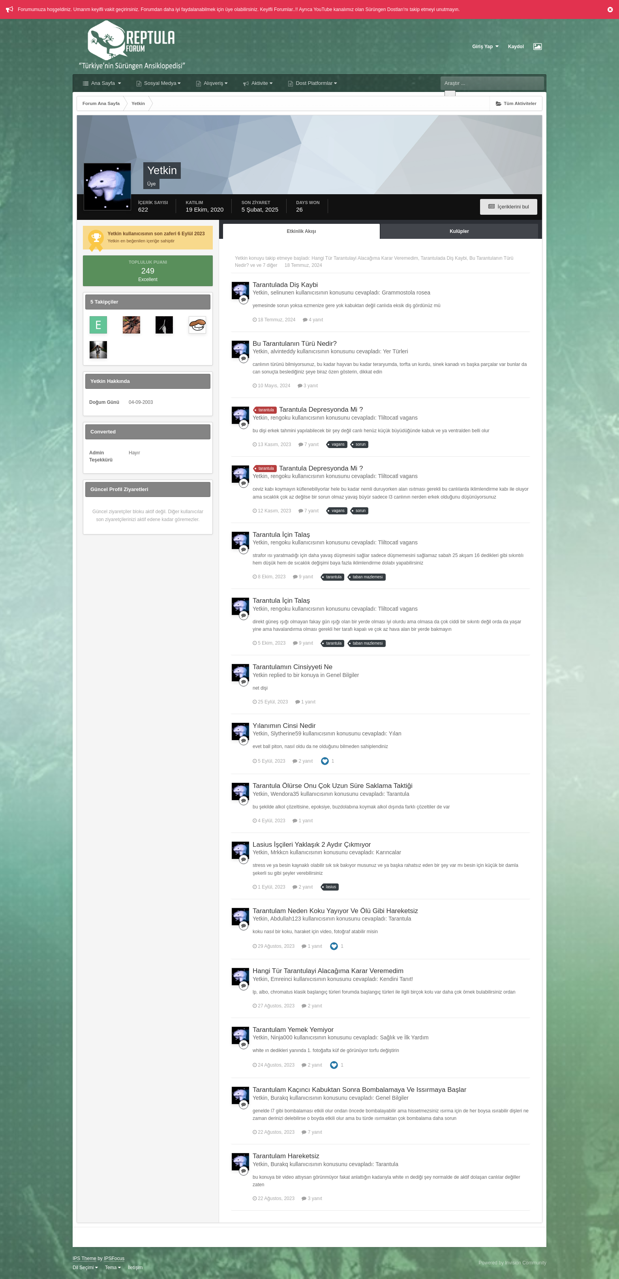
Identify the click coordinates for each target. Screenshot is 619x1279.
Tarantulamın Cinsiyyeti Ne (292, 667)
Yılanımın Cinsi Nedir (284, 726)
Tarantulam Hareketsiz (286, 1156)
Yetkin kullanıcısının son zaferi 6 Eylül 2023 (156, 233)
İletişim (135, 1267)
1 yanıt (305, 702)
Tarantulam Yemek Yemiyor (293, 1029)
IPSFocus (114, 1258)
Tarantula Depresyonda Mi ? (321, 409)
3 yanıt (308, 385)
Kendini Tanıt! (396, 979)
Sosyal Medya (162, 83)
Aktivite (261, 83)
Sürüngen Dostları (384, 9)
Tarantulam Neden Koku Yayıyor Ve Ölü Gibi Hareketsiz (335, 911)
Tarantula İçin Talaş (281, 534)
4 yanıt (313, 320)
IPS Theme (84, 1258)
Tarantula (397, 794)
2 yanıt (303, 761)
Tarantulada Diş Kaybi (444, 258)
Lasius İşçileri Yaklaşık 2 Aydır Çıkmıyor (312, 844)
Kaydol (516, 46)
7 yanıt (308, 444)
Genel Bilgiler (342, 675)
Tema (113, 1267)
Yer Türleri (395, 351)
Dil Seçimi (85, 1267)
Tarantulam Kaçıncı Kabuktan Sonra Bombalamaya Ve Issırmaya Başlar (359, 1089)
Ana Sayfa (105, 83)
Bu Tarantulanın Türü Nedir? (295, 343)
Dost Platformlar (315, 83)
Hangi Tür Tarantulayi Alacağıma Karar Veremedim (364, 258)
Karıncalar (388, 852)
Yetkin (241, 258)
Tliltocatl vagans (398, 417)
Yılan (395, 733)
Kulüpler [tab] (459, 231)
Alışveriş (215, 83)
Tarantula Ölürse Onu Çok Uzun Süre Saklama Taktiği (333, 786)
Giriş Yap (486, 46)
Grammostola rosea (406, 292)
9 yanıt (303, 576)
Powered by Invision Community (512, 1263)
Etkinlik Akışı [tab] (301, 231)
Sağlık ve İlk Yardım (404, 1037)
